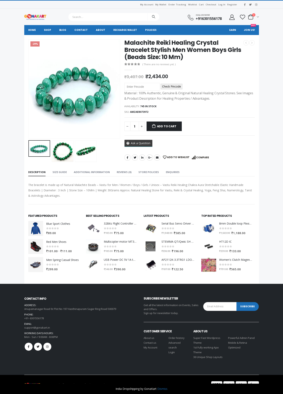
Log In (222, 4)
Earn (232, 30)
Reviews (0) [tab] (124, 172)
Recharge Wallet (125, 30)
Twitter (135, 157)
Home (32, 30)
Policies (151, 30)
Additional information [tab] (92, 172)
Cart (201, 4)
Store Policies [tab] (148, 172)
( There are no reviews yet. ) (159, 64)
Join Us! (250, 28)
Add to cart (166, 126)
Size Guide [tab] (60, 172)
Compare (202, 157)
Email (157, 157)
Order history (176, 338)
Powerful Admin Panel (241, 338)
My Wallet (160, 4)
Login (171, 352)
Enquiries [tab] (173, 172)
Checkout (211, 4)
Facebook (127, 157)
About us (149, 338)
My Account (146, 4)
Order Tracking (177, 4)
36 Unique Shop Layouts (208, 357)
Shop (47, 30)
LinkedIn (142, 157)
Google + (150, 157)
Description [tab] (37, 172)
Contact (81, 30)
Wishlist (192, 4)
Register (232, 4)
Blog (62, 30)
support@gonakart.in (37, 327)
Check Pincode (171, 86)
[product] (35, 228)
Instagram (47, 347)
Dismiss (162, 389)
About (100, 30)
